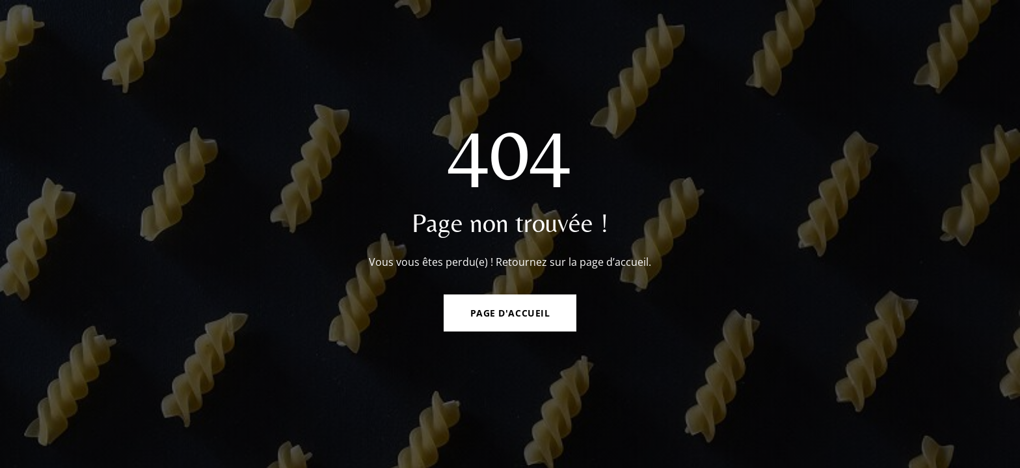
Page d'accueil (510, 313)
